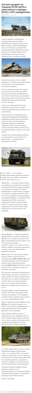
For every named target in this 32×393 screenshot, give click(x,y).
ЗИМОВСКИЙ (5, 15)
